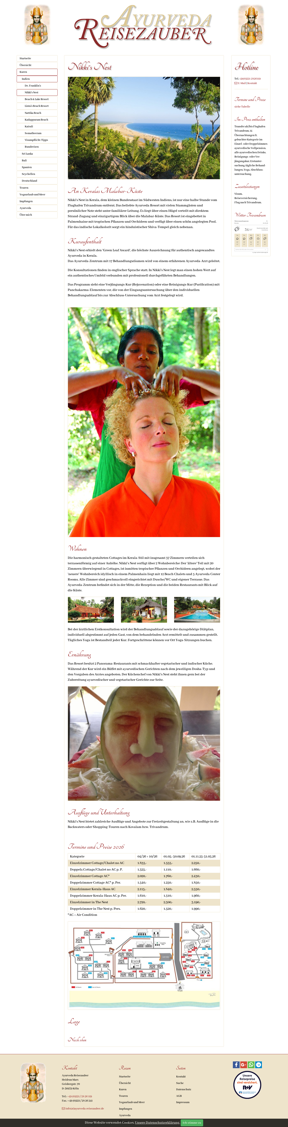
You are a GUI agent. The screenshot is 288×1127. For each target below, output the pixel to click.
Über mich (26, 215)
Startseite (25, 58)
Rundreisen (32, 147)
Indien (26, 79)
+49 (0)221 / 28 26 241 (80, 1100)
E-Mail (242, 83)
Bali (24, 160)
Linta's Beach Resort (37, 106)
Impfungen (26, 201)
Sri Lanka (27, 153)
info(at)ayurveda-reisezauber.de (84, 1108)
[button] (236, 1064)
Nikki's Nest (31, 92)
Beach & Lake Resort (37, 99)
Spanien (27, 167)
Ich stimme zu (192, 1123)
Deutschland (29, 181)
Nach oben (77, 1040)
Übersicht (25, 65)
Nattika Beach (33, 113)
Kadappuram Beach (36, 119)
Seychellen (28, 174)
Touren (24, 188)
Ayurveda (25, 208)
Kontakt (252, 83)
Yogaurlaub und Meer (32, 194)
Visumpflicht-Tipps (36, 140)
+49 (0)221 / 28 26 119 (80, 1096)
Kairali (29, 126)
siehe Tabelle (242, 106)
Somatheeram (33, 133)
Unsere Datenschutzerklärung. (157, 1123)
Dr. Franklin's (33, 85)
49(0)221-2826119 (250, 78)
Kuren (23, 72)
